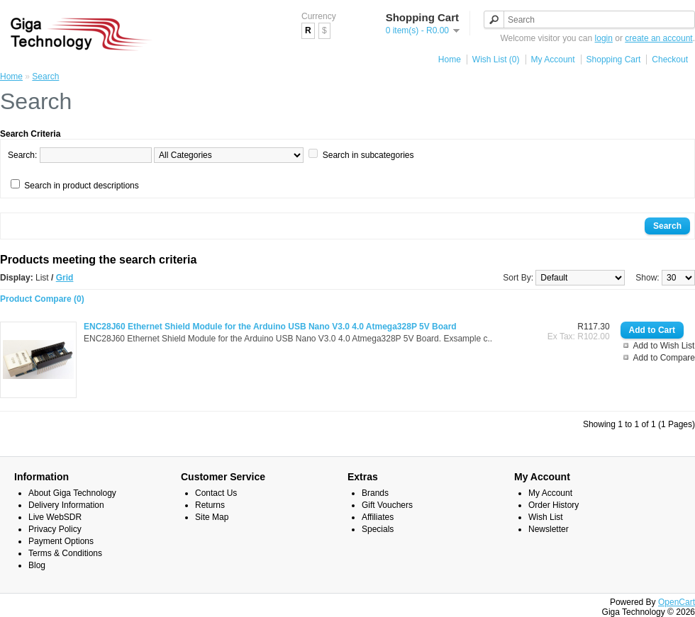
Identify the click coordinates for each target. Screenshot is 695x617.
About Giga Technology (72, 493)
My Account (553, 59)
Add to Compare (664, 358)
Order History (553, 505)
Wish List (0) (496, 59)
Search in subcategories (368, 155)
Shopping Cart (613, 59)
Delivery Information (66, 505)
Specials (378, 529)
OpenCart (676, 602)
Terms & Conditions (65, 553)
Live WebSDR (55, 517)
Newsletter (548, 529)
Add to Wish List (664, 346)
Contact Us (216, 493)
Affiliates (378, 517)
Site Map (211, 517)
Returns (210, 505)
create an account (658, 38)
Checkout (670, 59)
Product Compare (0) (42, 299)
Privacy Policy (55, 529)
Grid (65, 278)
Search (45, 76)
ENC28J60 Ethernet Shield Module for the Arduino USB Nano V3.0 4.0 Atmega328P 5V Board (270, 327)
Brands (375, 493)
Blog (36, 565)
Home (449, 59)
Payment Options (61, 541)
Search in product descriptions (81, 186)
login (604, 38)
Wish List (545, 517)
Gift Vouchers (387, 505)
